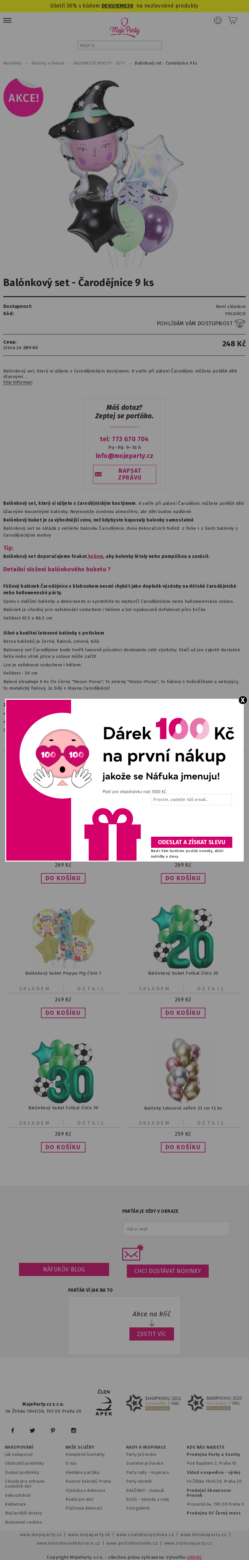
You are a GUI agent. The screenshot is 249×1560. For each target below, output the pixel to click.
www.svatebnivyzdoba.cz (145, 1534)
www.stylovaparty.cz (188, 1543)
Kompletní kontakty (85, 1454)
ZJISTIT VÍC (151, 1334)
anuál (158, 1490)
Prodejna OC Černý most (213, 1513)
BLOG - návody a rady (147, 1499)
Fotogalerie (138, 1508)
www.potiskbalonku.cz (132, 1543)
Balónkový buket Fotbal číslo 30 (63, 1108)
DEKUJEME (114, 6)
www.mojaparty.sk (89, 1534)
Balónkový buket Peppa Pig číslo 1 (63, 973)
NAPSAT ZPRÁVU (130, 474)
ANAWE (194, 1557)
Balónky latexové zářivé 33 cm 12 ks (183, 1108)
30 (130, 6)
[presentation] (191, 823)
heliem (95, 556)
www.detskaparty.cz (204, 1534)
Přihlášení (218, 20)
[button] (63, 878)
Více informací (17, 382)
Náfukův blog (64, 1269)
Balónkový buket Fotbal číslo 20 (183, 973)
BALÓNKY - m (139, 1490)
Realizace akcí (80, 1499)
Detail (91, 989)
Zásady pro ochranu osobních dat (25, 1484)
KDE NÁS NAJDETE (205, 1447)
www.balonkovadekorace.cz (69, 1543)
